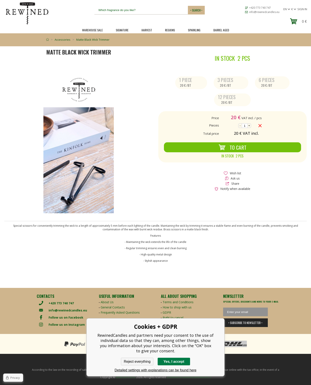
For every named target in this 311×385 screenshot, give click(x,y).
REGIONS (170, 30)
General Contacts (113, 307)
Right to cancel (173, 318)
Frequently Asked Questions (120, 312)
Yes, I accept (173, 361)
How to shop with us (177, 307)
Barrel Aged (221, 30)
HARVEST (146, 30)
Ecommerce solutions (180, 377)
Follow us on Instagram (67, 324)
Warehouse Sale (92, 30)
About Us (107, 302)
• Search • (196, 10)
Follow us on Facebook (66, 317)
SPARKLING (194, 30)
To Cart (232, 147)
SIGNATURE (122, 30)
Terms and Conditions (178, 302)
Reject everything (137, 361)
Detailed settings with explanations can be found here (156, 370)
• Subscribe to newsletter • (245, 323)
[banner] (27, 13)
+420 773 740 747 (260, 8)
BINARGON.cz (202, 377)
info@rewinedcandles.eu (264, 12)
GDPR (167, 312)
